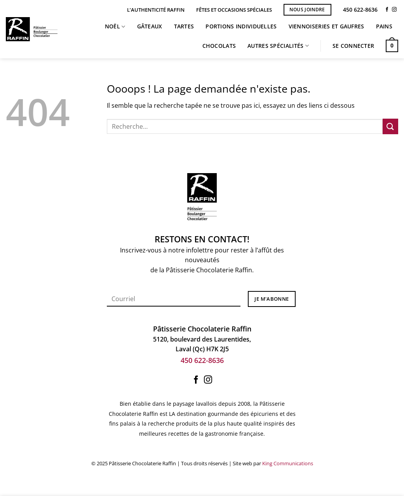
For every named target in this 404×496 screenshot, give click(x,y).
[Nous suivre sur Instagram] (394, 9)
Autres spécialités (278, 46)
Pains (384, 26)
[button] (353, 46)
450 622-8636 (360, 9)
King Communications (287, 463)
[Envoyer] (390, 126)
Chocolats (219, 45)
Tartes (184, 26)
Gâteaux (149, 26)
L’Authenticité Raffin (156, 9)
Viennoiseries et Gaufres (326, 26)
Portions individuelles (241, 26)
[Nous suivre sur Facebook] (387, 9)
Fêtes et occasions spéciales (234, 9)
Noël (115, 26)
